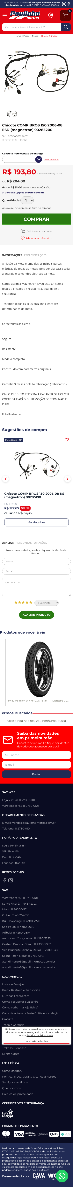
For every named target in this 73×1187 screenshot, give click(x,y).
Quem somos (11, 1088)
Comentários (36, 587)
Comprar (36, 219)
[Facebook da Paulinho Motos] (68, 4)
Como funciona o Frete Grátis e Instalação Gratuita (30, 1016)
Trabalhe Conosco (14, 1048)
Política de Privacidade (40, 1035)
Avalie (23, 139)
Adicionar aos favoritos (38, 238)
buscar (66, 27)
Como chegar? (12, 1071)
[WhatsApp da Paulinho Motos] (62, 1176)
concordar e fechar (36, 1041)
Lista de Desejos (13, 984)
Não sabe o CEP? (51, 159)
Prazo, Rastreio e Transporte (21, 990)
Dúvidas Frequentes (15, 996)
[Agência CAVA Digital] (39, 1176)
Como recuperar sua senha (20, 1001)
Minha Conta (10, 1054)
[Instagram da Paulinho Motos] (64, 4)
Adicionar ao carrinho (39, 231)
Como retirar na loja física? (20, 1007)
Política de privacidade (17, 1094)
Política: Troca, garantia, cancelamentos (29, 1076)
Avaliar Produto (37, 615)
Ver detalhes (36, 522)
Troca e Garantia (13, 1025)
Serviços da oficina (15, 1082)
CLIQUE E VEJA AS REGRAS (45, 5)
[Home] (28, 15)
